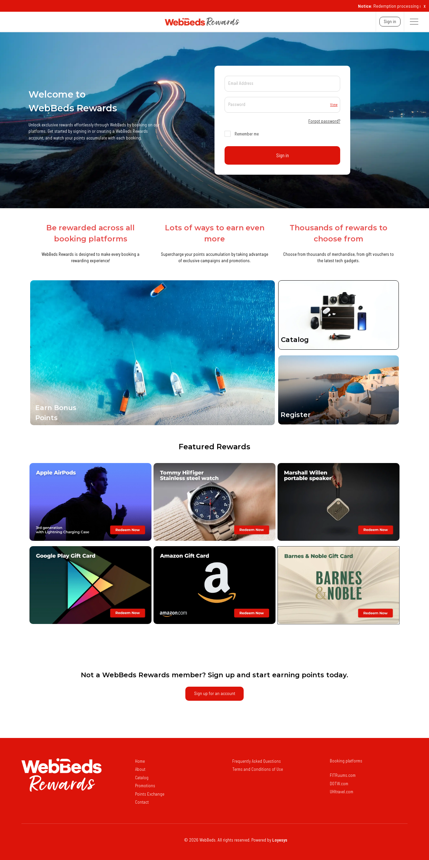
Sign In (390, 21)
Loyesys (279, 840)
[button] (414, 22)
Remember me (247, 133)
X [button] (425, 6)
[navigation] (123, 21)
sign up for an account (214, 693)
